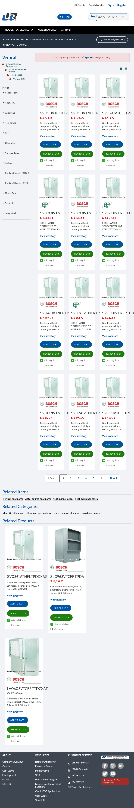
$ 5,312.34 (46, 418)
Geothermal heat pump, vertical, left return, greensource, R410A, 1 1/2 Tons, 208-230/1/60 (80, 129)
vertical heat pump (13, 498)
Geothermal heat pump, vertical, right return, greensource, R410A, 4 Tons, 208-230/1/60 (50, 329)
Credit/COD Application (47, 791)
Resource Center (44, 766)
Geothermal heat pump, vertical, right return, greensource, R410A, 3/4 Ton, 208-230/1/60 (50, 429)
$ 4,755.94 (46, 218)
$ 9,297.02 (46, 318)
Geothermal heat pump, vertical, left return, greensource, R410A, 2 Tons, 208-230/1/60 (112, 129)
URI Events (79, 5)
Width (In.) (8, 126)
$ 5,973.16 (46, 118)
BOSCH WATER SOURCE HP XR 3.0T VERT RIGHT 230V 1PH (81, 326)
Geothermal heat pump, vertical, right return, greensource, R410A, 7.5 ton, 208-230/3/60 (66, 589)
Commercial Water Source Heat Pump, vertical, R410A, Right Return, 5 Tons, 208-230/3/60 (24, 701)
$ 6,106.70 (77, 118)
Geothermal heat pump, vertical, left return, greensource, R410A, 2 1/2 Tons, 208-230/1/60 (80, 229)
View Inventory (48, 136)
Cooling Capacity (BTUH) (15, 226)
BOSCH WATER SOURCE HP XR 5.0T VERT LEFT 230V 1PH (112, 226)
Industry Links (42, 770)
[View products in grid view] (121, 69)
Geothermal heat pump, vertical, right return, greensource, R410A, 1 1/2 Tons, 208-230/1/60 (49, 129)
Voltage (7, 209)
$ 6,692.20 (77, 418)
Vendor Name (10, 92)
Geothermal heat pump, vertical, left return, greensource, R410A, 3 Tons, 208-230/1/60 (23, 585)
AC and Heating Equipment (27, 39)
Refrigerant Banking (45, 761)
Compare (46, 165)
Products (96, 16)
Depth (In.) (8, 276)
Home (6, 39)
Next (114, 478)
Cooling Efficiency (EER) (15, 243)
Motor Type (9, 259)
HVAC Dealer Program (46, 779)
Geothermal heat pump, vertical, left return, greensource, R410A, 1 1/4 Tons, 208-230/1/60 (112, 429)
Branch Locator (96, 5)
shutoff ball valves (13, 513)
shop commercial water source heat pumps (77, 513)
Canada (6, 766)
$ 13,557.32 (57, 581)
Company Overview (12, 761)
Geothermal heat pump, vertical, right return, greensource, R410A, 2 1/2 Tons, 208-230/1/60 (112, 329)
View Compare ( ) (112, 39)
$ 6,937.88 (77, 218)
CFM (5, 159)
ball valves (30, 513)
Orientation (9, 176)
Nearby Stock (51, 154)
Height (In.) (8, 109)
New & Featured (47, 30)
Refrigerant (9, 142)
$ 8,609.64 (109, 218)
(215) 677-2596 (78, 769)
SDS (37, 775)
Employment (9, 775)
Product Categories (18, 30)
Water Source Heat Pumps (59, 39)
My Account (76, 781)
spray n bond (45, 513)
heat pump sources (63, 498)
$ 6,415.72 (108, 118)
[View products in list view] (126, 69)
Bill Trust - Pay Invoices (80, 787)
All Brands (66, 30)
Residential (9, 45)
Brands (5, 779)
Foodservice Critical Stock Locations (48, 785)
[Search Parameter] (16, 99)
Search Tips (41, 800)
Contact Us (8, 770)
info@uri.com (76, 775)
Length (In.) (9, 293)
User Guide (41, 795)
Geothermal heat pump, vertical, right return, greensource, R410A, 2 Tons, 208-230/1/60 (80, 429)
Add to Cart (50, 144)
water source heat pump (38, 498)
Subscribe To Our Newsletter (111, 781)
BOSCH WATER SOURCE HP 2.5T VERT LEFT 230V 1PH (50, 226)
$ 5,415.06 (108, 418)
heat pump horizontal (86, 498)
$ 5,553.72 (77, 318)
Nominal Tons (10, 192)
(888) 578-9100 (78, 762)
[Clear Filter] (16, 64)
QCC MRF (7, 784)
